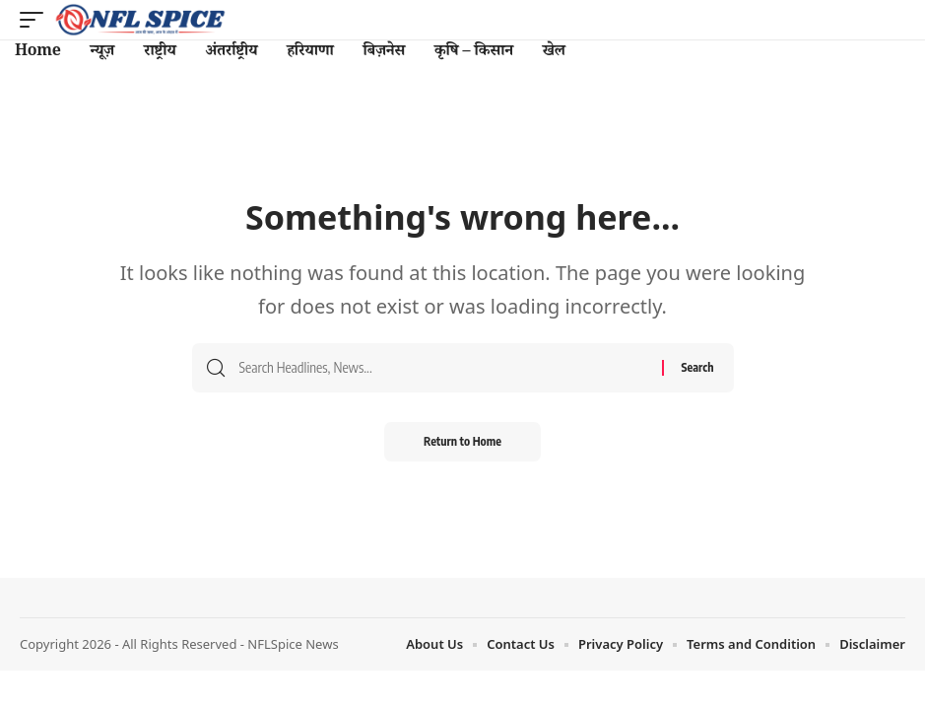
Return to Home (462, 441)
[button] (36, 19)
